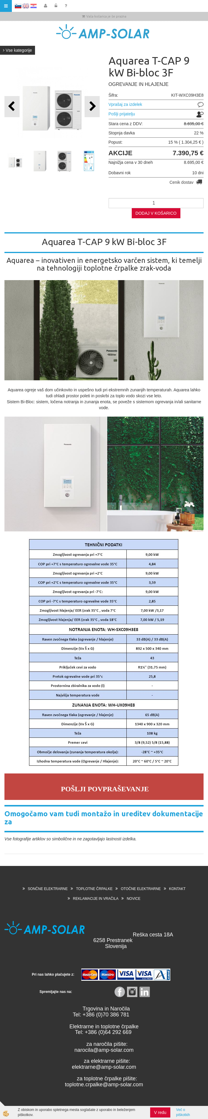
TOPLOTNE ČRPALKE (94, 889)
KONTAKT (177, 889)
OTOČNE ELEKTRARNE (141, 889)
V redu (160, 1112)
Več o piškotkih (183, 1112)
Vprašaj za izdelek (125, 104)
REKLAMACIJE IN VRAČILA (95, 899)
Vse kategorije (17, 50)
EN (26, 6)
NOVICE (133, 899)
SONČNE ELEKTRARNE (48, 889)
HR (33, 6)
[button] (92, 106)
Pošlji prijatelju (122, 114)
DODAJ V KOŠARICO (156, 213)
